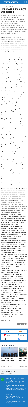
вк (7, 331)
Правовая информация (6, 373)
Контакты (8, 371)
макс (20, 339)
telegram (21, 335)
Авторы (13, 371)
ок (20, 331)
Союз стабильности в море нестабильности (8, 359)
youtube (7, 335)
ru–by (7, 339)
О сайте (2, 371)
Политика (3, 366)
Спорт (2, 6)
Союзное (21, 366)
